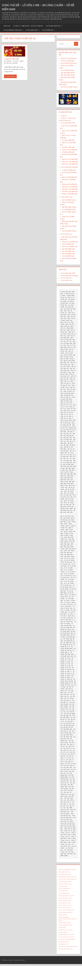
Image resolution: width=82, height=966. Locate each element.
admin (16, 61)
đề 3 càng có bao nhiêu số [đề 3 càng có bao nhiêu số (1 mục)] (68, 938)
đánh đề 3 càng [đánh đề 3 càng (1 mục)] (70, 911)
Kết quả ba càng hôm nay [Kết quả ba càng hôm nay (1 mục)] (71, 881)
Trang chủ (6, 26)
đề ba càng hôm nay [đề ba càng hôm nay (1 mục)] (68, 950)
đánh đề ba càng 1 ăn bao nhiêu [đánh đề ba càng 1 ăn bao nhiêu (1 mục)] (65, 931)
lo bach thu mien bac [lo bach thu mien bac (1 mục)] (63, 888)
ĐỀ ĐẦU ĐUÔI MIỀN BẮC (69, 184)
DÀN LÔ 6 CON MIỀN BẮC (70, 159)
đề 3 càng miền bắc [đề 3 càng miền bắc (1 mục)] (71, 941)
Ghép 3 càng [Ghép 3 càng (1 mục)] (61, 871)
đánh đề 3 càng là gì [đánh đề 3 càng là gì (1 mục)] (63, 916)
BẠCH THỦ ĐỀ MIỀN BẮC (69, 177)
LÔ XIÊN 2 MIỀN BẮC (68, 140)
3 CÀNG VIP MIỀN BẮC (11, 59)
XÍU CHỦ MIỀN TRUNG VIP (69, 63)
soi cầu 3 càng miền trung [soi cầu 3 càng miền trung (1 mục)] (64, 895)
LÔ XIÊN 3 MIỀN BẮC (68, 147)
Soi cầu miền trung (33, 30)
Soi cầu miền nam (48, 30)
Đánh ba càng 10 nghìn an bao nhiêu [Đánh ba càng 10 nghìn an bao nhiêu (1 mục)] (66, 897)
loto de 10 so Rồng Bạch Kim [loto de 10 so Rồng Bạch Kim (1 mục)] (65, 890)
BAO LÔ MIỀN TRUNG (68, 200)
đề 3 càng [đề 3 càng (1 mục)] (61, 938)
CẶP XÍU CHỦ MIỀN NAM (69, 246)
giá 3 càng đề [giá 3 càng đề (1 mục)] (61, 873)
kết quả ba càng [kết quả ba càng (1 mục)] (62, 881)
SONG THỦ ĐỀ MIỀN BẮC (69, 194)
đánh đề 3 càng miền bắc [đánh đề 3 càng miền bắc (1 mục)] (64, 919)
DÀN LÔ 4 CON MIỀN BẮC (69, 58)
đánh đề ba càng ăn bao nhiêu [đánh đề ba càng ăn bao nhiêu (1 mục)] (65, 936)
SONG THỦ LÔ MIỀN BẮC (70, 150)
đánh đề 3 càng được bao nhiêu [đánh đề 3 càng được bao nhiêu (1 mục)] (65, 927)
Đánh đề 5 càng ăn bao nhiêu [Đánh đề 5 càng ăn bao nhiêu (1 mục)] (65, 902)
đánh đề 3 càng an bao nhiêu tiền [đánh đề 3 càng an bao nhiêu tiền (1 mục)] (66, 914)
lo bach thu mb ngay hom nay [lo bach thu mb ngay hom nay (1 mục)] (65, 885)
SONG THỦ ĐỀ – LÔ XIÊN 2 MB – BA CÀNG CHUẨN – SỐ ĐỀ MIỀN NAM (38, 7)
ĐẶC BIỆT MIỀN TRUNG (68, 75)
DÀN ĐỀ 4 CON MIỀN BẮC (70, 187)
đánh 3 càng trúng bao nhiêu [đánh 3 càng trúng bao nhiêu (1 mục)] (65, 904)
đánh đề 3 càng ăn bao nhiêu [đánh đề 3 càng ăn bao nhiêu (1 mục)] (65, 924)
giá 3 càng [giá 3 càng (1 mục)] (74, 871)
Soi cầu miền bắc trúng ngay (13, 30)
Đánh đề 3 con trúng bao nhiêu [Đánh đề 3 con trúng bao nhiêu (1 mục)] (65, 900)
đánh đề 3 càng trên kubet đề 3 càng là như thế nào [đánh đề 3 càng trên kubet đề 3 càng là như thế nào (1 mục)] (68, 921)
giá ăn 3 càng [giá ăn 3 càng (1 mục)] (67, 873)
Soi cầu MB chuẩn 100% (54, 26)
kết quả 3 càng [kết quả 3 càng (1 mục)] (73, 878)
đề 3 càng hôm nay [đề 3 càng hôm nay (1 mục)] (63, 941)
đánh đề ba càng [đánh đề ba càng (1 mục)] (62, 929)
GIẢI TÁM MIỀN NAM (68, 254)
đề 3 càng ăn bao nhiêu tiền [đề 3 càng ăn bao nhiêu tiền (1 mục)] (64, 948)
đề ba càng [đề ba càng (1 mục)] (61, 950)
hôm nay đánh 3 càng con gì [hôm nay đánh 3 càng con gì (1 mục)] (64, 876)
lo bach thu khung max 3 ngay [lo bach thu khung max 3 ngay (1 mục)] (65, 883)
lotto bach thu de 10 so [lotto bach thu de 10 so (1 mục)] (63, 892)
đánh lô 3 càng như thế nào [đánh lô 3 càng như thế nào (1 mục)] (64, 909)
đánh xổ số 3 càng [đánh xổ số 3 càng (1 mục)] (62, 911)
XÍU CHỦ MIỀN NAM (68, 251)
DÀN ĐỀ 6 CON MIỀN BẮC (70, 189)
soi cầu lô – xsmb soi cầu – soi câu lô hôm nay (28, 26)
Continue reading (10, 76)
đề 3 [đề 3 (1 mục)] (73, 936)
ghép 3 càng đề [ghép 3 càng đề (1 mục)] (68, 871)
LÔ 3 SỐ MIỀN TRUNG (67, 70)
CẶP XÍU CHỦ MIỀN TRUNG (69, 87)
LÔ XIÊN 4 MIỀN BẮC (68, 152)
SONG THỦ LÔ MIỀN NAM (70, 242)
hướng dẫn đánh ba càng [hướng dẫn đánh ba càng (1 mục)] (64, 878)
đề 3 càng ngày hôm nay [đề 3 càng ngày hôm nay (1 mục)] (64, 943)
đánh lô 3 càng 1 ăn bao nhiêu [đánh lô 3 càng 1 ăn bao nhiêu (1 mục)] (65, 907)
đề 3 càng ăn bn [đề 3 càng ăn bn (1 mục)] (74, 948)
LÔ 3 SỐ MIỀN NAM (68, 256)
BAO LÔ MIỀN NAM (68, 244)
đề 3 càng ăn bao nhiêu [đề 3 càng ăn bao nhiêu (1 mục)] (63, 946)
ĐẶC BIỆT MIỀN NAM (68, 249)
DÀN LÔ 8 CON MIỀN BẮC (70, 164)
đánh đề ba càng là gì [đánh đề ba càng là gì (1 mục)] (63, 934)
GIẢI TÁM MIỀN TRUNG (68, 73)
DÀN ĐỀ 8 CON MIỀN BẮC (70, 191)
